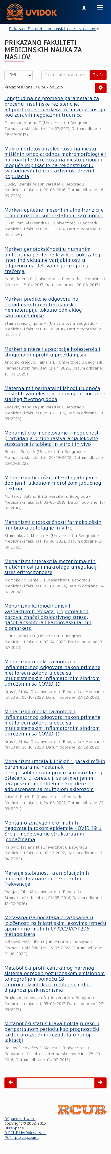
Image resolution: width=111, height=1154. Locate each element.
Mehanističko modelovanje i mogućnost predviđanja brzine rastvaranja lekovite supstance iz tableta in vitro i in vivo (51, 439)
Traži (98, 75)
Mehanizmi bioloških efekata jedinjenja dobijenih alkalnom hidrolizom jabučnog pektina (52, 483)
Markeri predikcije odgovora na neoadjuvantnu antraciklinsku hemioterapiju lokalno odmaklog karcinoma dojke (43, 307)
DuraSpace (14, 1128)
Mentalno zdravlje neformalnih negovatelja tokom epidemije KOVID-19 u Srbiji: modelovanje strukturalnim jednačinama (53, 831)
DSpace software (20, 1119)
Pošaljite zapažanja (21, 1138)
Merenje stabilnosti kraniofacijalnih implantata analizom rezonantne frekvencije (46, 879)
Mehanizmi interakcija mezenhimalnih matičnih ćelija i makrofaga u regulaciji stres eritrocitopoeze (51, 567)
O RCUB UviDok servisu (25, 1133)
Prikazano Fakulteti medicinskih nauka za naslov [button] (54, 29)
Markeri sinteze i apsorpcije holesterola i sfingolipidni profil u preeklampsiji (52, 352)
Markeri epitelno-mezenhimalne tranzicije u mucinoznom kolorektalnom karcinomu (54, 213)
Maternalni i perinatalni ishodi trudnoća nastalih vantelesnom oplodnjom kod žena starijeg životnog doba (55, 394)
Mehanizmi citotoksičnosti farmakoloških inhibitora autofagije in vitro (53, 525)
